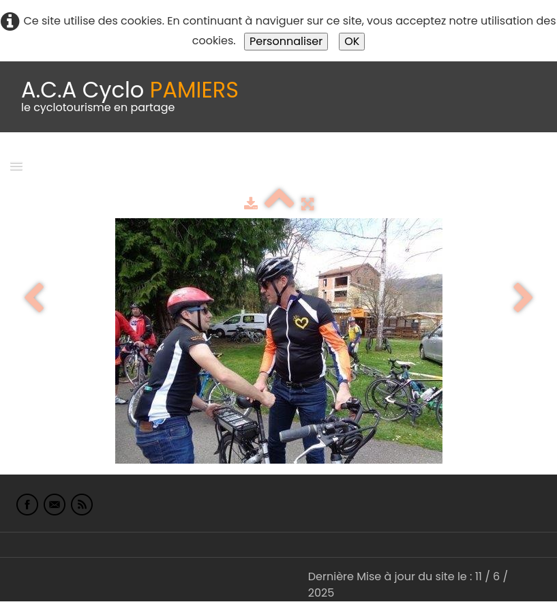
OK (351, 41)
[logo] (130, 96)
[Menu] (16, 165)
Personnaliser (286, 41)
